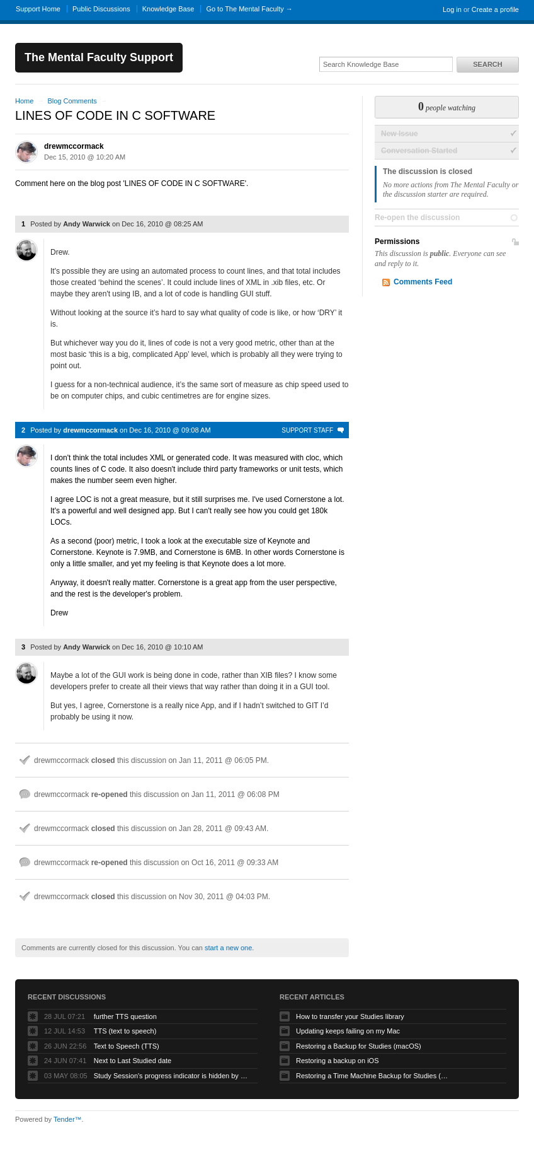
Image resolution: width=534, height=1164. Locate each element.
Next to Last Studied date (133, 1060)
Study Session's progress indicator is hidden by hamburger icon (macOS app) (172, 1076)
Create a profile (495, 9)
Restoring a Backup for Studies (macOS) (358, 1046)
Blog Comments (71, 101)
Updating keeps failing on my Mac (348, 1031)
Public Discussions (101, 9)
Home (24, 101)
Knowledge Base (168, 9)
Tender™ (68, 1119)
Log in (452, 9)
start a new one (228, 948)
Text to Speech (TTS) (126, 1046)
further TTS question (125, 1016)
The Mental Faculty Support (99, 57)
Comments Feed (423, 281)
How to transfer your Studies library (350, 1016)
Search (487, 64)
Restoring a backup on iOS (337, 1060)
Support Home (38, 9)
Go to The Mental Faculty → (249, 9)
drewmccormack (74, 146)
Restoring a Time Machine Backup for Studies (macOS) (374, 1076)
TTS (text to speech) (125, 1031)
